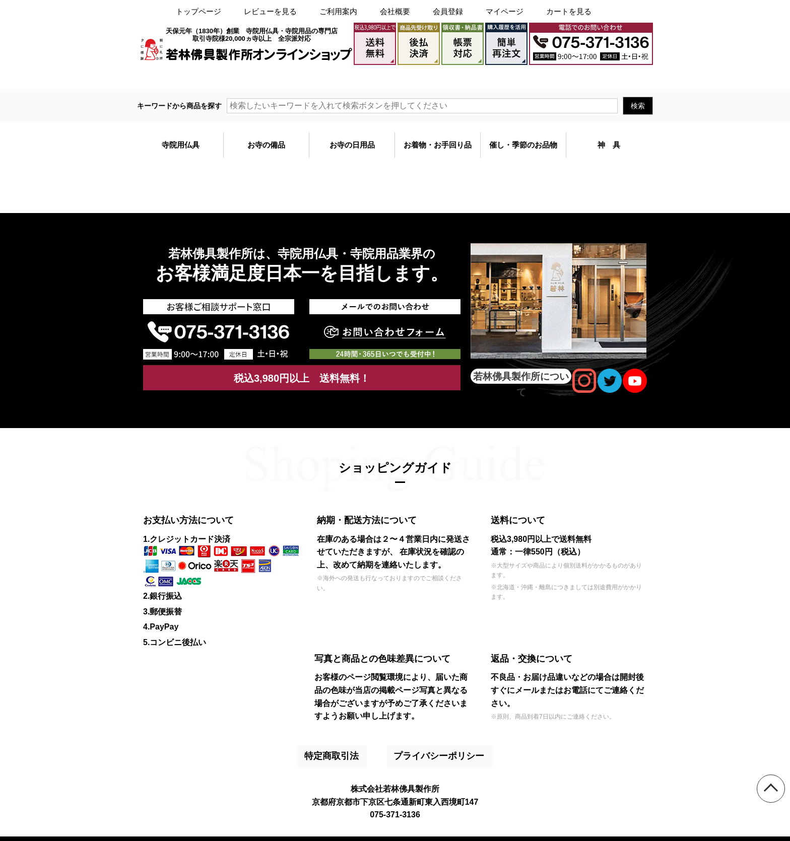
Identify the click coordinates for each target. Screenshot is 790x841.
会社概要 (395, 11)
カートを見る (568, 11)
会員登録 (448, 11)
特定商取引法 (337, 748)
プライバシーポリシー (426, 748)
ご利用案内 (338, 11)
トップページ (198, 11)
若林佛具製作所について (521, 376)
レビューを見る (270, 11)
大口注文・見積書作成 (527, 77)
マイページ (504, 11)
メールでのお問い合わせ (610, 77)
